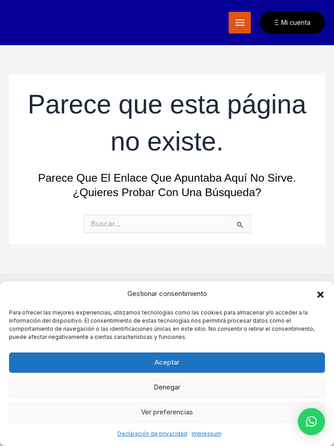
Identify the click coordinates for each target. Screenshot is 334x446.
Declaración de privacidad (152, 433)
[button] (320, 294)
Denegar (167, 387)
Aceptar (167, 362)
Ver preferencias (167, 412)
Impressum (206, 433)
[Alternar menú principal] (240, 23)
